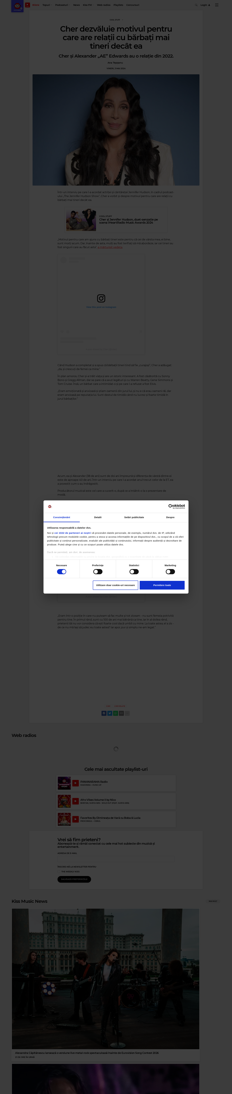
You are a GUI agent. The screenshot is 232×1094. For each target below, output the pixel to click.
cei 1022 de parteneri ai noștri (72, 533)
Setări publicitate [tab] (134, 517)
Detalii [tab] (98, 517)
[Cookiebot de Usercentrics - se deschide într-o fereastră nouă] (171, 506)
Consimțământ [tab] (61, 517)
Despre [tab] (170, 517)
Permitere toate (162, 585)
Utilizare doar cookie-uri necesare (115, 585)
